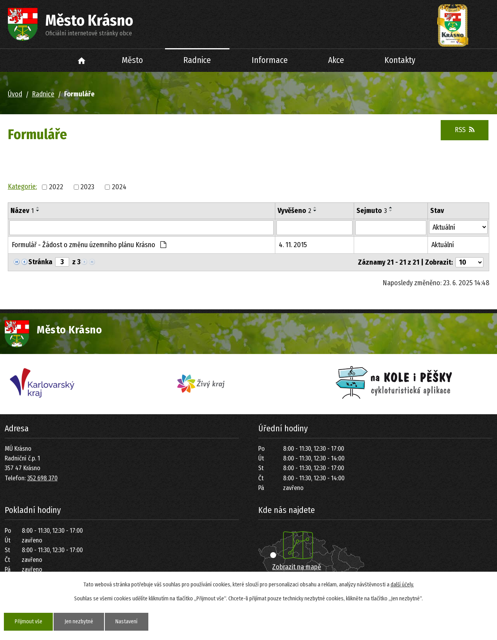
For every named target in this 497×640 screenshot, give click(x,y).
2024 (119, 187)
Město (132, 60)
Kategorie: (22, 186)
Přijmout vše (28, 621)
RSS (464, 130)
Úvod (81, 60)
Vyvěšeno (294, 210)
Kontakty (399, 60)
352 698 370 (42, 478)
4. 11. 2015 (293, 245)
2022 (56, 187)
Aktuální (442, 245)
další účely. (402, 584)
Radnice (197, 60)
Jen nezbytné (79, 621)
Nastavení (127, 621)
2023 (87, 187)
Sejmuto (371, 210)
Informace (270, 60)
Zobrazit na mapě (296, 567)
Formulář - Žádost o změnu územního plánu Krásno (89, 245)
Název (22, 210)
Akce (336, 60)
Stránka (40, 262)
